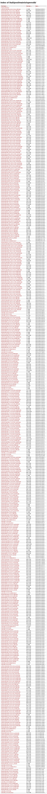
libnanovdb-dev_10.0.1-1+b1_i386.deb (10, 306)
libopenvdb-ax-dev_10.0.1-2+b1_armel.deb (11, 154)
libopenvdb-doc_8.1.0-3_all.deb (8, 384)
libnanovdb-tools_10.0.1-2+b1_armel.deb (11, 141)
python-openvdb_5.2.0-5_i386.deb (9, 596)
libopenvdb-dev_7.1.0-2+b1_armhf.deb (10, 423)
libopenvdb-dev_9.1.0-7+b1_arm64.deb (10, 329)
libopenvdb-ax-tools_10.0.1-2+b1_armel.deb (11, 146)
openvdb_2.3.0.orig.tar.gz (7, 792)
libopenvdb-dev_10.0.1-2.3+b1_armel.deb (11, 73)
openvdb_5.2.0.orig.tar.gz (7, 629)
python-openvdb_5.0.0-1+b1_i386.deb (10, 717)
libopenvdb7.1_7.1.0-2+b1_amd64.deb (10, 440)
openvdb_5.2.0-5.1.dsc (6, 591)
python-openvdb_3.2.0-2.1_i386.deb (9, 751)
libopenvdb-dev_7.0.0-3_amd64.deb (9, 499)
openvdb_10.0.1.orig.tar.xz (7, 312)
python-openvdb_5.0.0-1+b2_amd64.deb (11, 679)
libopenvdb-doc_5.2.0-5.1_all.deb (9, 589)
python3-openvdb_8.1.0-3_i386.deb (9, 375)
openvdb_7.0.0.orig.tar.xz (7, 522)
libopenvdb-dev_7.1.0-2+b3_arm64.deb (10, 419)
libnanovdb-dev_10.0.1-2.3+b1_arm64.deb (11, 64)
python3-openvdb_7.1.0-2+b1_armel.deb (11, 426)
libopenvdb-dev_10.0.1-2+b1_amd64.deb (11, 102)
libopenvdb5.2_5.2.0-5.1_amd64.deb (10, 573)
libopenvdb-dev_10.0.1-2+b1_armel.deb (10, 152)
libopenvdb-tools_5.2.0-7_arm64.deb (10, 530)
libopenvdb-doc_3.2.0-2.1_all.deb (9, 763)
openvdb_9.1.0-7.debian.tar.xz (8, 349)
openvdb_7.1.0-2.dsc (6, 454)
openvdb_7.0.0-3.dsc (6, 521)
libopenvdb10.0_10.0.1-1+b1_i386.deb (10, 298)
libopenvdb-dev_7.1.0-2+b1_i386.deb (10, 448)
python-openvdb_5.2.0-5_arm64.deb (10, 624)
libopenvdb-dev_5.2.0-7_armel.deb (9, 527)
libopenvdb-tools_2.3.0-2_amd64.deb (10, 784)
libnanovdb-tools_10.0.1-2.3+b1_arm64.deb (11, 67)
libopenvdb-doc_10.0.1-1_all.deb (9, 311)
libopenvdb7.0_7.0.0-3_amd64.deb (9, 503)
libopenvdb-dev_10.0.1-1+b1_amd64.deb (11, 274)
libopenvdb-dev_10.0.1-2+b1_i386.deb (10, 118)
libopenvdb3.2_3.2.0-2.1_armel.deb (9, 736)
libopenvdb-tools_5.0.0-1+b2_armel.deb (10, 675)
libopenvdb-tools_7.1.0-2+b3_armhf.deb (10, 391)
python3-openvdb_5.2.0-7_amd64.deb (10, 541)
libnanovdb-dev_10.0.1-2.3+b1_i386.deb (10, 93)
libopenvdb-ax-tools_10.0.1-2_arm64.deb (11, 172)
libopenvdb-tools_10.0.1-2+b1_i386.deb (10, 125)
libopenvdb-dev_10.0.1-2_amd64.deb (10, 222)
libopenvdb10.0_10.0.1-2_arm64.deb (10, 170)
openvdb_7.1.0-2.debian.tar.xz (8, 452)
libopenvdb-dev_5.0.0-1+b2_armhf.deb (10, 669)
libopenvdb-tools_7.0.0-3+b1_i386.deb (10, 475)
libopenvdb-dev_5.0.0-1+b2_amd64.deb (10, 681)
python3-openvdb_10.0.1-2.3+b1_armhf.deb (11, 58)
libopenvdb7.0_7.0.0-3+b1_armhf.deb (10, 458)
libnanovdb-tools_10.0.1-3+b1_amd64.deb (11, 26)
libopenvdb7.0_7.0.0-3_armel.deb (9, 490)
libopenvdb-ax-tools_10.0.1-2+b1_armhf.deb (11, 128)
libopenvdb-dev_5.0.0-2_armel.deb (9, 641)
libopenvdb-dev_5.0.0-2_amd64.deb (9, 660)
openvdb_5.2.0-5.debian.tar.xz (8, 626)
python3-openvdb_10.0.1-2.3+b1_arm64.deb (11, 59)
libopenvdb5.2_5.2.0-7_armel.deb (9, 528)
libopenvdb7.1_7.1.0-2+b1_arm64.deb (10, 435)
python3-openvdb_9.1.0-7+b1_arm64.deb (11, 333)
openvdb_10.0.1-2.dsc (6, 239)
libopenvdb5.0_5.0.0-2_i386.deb (9, 646)
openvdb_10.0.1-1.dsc (6, 314)
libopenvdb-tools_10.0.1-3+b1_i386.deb (10, 12)
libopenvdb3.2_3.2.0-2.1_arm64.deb (9, 757)
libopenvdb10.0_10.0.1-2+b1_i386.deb (10, 117)
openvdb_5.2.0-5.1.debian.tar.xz (9, 592)
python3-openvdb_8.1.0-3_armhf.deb (10, 381)
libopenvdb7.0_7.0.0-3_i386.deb (9, 513)
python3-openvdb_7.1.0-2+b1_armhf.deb (11, 422)
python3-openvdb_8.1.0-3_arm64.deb (10, 359)
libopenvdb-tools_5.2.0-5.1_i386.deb (10, 586)
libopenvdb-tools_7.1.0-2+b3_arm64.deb (10, 414)
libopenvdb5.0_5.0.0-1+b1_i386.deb (9, 716)
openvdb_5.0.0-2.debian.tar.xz (8, 663)
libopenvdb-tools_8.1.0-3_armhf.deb (9, 382)
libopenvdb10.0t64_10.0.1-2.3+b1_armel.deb (12, 76)
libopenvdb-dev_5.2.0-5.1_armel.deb (10, 563)
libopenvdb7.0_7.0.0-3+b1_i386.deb (9, 477)
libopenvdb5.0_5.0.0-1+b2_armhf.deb (10, 670)
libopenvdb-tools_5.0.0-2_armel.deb (9, 638)
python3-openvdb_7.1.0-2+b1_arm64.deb (11, 437)
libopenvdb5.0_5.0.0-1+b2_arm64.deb (10, 690)
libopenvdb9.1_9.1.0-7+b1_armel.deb (10, 321)
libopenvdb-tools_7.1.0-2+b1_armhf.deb (10, 425)
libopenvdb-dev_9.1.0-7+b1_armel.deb (10, 320)
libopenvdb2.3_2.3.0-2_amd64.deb (9, 783)
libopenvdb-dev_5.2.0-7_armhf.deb (9, 545)
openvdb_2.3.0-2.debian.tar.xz (8, 781)
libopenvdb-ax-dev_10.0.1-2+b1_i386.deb (11, 122)
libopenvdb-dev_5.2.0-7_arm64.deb (9, 531)
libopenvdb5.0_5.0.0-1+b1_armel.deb (10, 707)
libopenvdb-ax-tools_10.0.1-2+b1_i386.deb (11, 115)
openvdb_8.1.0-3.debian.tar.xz (8, 385)
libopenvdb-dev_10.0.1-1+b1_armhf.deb (10, 256)
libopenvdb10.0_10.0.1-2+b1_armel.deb (10, 143)
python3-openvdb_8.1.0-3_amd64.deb (10, 355)
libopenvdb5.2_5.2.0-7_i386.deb (9, 553)
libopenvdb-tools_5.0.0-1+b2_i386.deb (10, 687)
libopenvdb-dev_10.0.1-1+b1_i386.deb (10, 297)
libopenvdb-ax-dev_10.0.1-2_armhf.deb (10, 199)
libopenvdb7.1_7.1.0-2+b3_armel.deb (10, 396)
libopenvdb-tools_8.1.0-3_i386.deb (9, 371)
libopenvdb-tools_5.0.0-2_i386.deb (9, 644)
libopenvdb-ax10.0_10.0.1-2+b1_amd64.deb (11, 103)
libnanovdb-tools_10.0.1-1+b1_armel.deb (11, 294)
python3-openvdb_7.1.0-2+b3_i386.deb (10, 403)
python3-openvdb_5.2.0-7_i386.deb (9, 551)
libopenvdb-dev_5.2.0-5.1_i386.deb (9, 588)
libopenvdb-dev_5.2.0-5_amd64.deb (9, 602)
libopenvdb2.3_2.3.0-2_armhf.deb (9, 774)
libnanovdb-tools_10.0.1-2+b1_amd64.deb (11, 109)
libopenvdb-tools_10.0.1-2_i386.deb (9, 228)
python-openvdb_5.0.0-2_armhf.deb (9, 632)
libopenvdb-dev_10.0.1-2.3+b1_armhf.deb (11, 51)
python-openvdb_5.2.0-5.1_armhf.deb (10, 568)
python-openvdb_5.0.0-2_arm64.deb (10, 653)
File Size (28, 6)
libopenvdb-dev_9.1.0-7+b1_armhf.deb (10, 344)
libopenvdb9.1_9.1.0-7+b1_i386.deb (9, 327)
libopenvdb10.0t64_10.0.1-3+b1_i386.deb (11, 15)
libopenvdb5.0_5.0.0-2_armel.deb (9, 637)
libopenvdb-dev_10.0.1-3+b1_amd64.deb (11, 24)
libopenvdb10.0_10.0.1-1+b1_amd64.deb (11, 271)
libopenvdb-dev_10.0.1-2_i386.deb (9, 231)
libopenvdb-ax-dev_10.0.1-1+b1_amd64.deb (11, 282)
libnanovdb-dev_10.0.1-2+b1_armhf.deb (10, 129)
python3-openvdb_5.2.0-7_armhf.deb (10, 542)
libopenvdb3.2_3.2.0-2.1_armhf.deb (9, 743)
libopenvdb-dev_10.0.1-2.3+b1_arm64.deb (11, 65)
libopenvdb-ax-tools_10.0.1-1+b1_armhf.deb (11, 257)
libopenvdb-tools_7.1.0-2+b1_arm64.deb (10, 434)
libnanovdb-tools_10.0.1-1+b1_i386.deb (10, 303)
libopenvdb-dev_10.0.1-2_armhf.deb (9, 202)
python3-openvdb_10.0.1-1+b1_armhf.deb (11, 262)
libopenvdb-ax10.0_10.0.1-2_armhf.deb (10, 205)
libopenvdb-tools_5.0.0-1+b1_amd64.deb (11, 713)
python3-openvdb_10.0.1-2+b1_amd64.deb (11, 105)
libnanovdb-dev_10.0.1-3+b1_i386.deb (10, 16)
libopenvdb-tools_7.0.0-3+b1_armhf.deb (10, 461)
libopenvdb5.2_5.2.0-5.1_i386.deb (9, 583)
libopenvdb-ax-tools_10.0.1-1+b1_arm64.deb (12, 245)
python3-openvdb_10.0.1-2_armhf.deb (10, 198)
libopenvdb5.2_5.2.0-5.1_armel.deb (9, 562)
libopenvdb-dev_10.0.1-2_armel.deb (9, 193)
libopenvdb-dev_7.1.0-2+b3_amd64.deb (10, 413)
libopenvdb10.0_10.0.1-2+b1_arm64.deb (11, 155)
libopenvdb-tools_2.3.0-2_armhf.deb (9, 772)
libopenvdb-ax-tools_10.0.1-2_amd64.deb (11, 215)
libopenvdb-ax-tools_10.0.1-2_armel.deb (10, 195)
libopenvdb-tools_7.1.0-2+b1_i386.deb (10, 449)
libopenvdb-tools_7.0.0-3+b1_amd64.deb (11, 469)
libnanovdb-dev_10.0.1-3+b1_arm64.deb (11, 41)
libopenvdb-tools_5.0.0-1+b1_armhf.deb (10, 696)
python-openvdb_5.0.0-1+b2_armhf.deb (10, 666)
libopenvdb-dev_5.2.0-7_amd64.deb (9, 536)
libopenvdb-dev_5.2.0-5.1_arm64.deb (10, 577)
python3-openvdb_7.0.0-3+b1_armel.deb (11, 463)
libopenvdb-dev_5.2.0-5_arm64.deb (9, 623)
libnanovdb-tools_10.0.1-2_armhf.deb (10, 204)
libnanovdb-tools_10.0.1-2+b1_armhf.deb (11, 140)
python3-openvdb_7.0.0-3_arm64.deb (10, 493)
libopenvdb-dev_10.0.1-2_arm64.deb (10, 178)
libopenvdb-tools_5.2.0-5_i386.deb (9, 594)
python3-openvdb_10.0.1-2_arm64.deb (10, 169)
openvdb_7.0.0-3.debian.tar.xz (8, 519)
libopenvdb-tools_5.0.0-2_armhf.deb (9, 631)
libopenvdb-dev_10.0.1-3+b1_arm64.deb (11, 44)
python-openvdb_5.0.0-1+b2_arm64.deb (10, 692)
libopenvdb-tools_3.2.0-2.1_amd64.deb (10, 746)
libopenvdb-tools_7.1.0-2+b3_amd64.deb (11, 411)
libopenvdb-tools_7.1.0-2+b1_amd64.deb (11, 439)
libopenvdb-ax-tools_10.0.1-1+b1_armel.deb (11, 288)
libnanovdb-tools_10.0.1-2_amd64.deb (10, 219)
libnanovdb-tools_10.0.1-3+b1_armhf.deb (11, 32)
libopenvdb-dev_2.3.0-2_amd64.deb (9, 788)
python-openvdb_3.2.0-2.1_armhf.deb (10, 742)
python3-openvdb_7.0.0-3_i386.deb (9, 516)
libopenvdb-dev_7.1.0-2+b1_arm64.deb (10, 432)
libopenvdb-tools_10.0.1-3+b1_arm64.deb (11, 36)
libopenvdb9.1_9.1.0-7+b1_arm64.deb (10, 330)
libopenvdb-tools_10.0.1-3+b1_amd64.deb (11, 21)
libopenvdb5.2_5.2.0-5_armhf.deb (9, 606)
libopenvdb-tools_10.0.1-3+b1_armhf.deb (11, 35)
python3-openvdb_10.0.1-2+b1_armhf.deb (11, 131)
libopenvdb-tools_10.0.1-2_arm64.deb (10, 173)
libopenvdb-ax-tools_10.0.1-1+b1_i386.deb (11, 308)
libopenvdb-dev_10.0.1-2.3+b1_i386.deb (10, 88)
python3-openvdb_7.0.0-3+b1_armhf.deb (11, 457)
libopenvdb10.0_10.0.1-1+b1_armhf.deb (10, 268)
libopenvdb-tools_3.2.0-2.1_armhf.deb (10, 739)
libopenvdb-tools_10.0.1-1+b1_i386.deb (10, 301)
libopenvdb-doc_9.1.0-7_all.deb (8, 347)
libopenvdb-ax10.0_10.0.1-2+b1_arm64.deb (11, 163)
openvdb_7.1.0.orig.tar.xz (7, 455)
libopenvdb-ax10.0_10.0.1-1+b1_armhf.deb (11, 263)
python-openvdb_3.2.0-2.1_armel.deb (10, 734)
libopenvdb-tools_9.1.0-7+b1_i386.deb (10, 323)
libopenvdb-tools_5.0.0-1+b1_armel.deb (10, 702)
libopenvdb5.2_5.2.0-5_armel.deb (9, 609)
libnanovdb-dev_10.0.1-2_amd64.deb (10, 216)
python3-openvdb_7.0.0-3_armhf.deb (10, 510)
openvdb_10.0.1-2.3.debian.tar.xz (9, 97)
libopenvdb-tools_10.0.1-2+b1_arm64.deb (11, 158)
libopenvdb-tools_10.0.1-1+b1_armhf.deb (11, 259)
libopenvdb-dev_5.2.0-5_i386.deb (9, 599)
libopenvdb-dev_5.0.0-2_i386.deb (9, 643)
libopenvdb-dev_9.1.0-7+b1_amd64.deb (10, 335)
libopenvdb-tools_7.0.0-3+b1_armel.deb (10, 467)
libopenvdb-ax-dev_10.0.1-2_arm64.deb (10, 179)
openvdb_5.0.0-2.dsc (6, 664)
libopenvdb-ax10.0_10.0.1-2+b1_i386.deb (11, 114)
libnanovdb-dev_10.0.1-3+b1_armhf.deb (10, 29)
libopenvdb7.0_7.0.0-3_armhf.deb (9, 507)
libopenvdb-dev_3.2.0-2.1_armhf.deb (10, 740)
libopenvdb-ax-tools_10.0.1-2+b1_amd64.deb (12, 108)
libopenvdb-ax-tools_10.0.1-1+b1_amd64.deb (12, 279)
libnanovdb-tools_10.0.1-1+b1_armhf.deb (11, 265)
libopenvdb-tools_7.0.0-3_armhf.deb (9, 506)
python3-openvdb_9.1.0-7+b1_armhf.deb (11, 343)
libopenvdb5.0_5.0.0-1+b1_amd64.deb (10, 708)
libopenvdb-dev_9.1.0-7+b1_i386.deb (10, 326)
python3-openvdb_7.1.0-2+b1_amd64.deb (11, 442)
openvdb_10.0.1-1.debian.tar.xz (8, 315)
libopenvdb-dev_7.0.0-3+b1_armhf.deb (10, 460)
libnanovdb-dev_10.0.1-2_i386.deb (9, 225)
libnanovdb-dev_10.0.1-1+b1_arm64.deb (11, 248)
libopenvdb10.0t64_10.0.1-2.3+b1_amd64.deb (12, 77)
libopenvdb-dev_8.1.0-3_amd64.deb (9, 358)
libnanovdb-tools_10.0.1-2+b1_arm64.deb (11, 161)
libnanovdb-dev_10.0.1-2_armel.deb (9, 192)
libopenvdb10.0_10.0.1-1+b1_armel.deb (10, 291)
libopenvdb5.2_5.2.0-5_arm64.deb (9, 620)
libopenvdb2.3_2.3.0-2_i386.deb (9, 778)
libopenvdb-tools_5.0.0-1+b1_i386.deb (10, 714)
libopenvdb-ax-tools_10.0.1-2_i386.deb (10, 224)
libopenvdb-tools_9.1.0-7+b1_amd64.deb (11, 340)
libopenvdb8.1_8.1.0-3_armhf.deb (9, 378)
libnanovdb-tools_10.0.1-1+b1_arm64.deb (11, 250)
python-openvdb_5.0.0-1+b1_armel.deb (10, 704)
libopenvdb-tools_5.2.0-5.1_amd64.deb (10, 571)
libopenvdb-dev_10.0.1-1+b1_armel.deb (10, 285)
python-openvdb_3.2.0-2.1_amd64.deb (10, 748)
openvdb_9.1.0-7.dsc (6, 350)
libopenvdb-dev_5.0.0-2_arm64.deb (9, 652)
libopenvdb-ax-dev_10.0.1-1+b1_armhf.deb (11, 260)
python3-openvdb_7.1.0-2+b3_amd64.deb (11, 410)
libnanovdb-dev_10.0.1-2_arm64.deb (10, 175)
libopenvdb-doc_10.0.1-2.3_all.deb (9, 96)
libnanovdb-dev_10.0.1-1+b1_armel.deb (10, 292)
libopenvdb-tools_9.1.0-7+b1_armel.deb (10, 317)
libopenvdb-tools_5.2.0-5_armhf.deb (9, 612)
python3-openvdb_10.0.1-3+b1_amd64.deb (11, 18)
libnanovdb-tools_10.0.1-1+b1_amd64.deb (11, 275)
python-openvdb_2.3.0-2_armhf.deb (9, 769)
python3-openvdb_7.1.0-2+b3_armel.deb (11, 399)
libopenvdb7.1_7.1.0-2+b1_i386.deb (9, 445)
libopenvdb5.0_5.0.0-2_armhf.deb (9, 634)
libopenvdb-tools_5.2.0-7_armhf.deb (9, 544)
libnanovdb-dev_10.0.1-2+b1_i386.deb (10, 126)
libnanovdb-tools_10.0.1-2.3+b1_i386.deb (11, 94)
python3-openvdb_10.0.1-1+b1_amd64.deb (11, 269)
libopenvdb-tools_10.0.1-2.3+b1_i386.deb (11, 86)
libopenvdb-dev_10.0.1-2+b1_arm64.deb (11, 166)
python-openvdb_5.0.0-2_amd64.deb (10, 655)
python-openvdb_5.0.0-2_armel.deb (9, 640)
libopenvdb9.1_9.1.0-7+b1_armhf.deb (10, 346)
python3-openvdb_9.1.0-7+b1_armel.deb (11, 318)
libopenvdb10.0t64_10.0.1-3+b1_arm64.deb (11, 39)
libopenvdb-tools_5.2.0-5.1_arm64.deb (10, 580)
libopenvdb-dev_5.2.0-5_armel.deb (9, 614)
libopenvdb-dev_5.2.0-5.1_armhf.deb (10, 567)
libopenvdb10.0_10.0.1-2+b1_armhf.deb (10, 138)
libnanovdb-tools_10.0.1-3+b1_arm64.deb (11, 42)
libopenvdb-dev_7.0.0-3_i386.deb (9, 518)
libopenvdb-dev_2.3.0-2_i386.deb (9, 777)
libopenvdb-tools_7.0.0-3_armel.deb (9, 489)
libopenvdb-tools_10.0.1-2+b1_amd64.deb (11, 100)
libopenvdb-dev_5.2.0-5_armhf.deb (9, 618)
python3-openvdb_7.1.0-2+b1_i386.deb (10, 446)
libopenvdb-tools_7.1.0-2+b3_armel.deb (10, 400)
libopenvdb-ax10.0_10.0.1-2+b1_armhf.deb (11, 132)
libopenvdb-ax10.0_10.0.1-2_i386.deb (10, 236)
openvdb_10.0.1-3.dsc (6, 48)
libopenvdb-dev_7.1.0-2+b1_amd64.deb (10, 443)
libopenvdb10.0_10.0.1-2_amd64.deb (10, 211)
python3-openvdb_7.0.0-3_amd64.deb (10, 501)
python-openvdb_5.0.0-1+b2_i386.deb (10, 685)
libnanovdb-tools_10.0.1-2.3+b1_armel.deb (11, 71)
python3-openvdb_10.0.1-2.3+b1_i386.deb (11, 90)
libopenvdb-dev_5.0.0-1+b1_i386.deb (10, 719)
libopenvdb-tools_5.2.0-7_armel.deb (9, 525)
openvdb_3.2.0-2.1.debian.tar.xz (9, 766)
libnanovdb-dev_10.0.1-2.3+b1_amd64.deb (11, 83)
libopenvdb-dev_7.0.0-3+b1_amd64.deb (10, 474)
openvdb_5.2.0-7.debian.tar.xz (8, 557)
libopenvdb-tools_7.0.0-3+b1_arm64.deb (10, 483)
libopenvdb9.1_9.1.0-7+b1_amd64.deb (10, 338)
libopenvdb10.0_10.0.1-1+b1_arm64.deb (11, 242)
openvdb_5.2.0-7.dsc (6, 556)
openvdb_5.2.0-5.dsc (6, 628)
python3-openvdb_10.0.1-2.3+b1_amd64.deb (12, 79)
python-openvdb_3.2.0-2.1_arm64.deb (10, 762)
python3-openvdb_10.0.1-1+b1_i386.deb (11, 300)
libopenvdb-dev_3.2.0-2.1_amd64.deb (10, 749)
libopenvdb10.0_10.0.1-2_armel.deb (9, 182)
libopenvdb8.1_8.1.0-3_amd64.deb (9, 353)
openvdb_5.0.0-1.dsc (6, 731)
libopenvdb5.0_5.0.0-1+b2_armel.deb (10, 672)
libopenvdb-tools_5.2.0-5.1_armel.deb (10, 560)
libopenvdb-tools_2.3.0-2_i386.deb (9, 775)
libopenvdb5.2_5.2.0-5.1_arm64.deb (9, 582)
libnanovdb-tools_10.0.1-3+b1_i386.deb (10, 13)
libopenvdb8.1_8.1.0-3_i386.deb (9, 373)
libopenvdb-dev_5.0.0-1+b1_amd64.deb (10, 711)
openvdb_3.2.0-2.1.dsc (6, 765)
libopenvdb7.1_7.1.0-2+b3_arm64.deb (10, 417)
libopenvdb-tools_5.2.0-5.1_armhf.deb (10, 565)
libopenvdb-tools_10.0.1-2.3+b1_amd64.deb (11, 82)
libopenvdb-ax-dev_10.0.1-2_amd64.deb (10, 221)
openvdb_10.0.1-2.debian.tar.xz (8, 240)
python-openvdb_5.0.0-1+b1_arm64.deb (10, 722)
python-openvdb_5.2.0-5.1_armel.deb (10, 559)
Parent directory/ (5, 7)
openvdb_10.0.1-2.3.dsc (7, 99)
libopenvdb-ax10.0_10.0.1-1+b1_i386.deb (11, 309)
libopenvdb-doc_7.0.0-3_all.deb (8, 512)
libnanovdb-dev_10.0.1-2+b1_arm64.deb (11, 160)
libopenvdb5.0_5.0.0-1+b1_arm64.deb (10, 720)
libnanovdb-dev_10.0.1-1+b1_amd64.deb (11, 272)
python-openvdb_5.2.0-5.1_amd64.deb (10, 576)
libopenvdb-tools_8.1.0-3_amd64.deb (10, 356)
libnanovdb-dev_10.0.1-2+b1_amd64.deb (11, 112)
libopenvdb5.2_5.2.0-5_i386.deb (9, 597)
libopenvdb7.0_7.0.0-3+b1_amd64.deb (10, 472)
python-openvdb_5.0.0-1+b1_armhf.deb (10, 701)
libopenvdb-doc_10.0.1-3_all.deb (9, 45)
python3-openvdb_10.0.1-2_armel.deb (10, 186)
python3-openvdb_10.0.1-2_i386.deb (10, 227)
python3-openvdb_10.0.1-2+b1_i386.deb (11, 123)
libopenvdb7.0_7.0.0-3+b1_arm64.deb (10, 486)
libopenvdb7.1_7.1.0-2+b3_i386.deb (9, 405)
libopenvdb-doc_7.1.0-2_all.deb (8, 451)
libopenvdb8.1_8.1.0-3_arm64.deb (9, 361)
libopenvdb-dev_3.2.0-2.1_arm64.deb (10, 760)
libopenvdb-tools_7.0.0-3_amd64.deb (10, 504)
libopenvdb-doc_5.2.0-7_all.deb (8, 554)
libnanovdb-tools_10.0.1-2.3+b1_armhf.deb (11, 50)
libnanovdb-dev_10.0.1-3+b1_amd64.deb (11, 23)
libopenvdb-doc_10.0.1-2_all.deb (9, 237)
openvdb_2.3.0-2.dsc (6, 791)
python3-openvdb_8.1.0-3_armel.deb (10, 368)
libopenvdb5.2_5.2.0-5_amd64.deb (9, 603)
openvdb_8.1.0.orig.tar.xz (7, 388)
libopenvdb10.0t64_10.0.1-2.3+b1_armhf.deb (12, 53)
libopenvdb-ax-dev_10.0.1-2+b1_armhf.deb (11, 137)
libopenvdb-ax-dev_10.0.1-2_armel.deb (10, 187)
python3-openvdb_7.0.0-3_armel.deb (10, 487)
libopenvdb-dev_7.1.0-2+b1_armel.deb (10, 431)
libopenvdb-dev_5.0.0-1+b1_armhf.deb (10, 698)
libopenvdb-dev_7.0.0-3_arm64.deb (9, 498)
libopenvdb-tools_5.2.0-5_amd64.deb (10, 605)
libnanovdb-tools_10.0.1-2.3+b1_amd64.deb (11, 85)
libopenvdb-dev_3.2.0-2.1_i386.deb (9, 756)
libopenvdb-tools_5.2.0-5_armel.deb (9, 615)
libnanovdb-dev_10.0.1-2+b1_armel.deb (10, 149)
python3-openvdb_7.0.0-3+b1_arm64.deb (11, 481)
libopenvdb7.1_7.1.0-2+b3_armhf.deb (10, 393)
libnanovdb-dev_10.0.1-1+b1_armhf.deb (10, 266)
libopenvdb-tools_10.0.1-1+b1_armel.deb (11, 289)
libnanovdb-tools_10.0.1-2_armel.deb (10, 189)
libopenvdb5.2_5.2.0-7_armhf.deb (9, 547)
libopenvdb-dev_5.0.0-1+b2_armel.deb (10, 673)
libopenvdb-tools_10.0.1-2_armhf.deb (10, 207)
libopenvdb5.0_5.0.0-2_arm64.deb (9, 649)
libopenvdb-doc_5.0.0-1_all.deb (8, 727)
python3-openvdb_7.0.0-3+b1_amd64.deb (11, 471)
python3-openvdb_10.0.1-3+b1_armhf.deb (11, 30)
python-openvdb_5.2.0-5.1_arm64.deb (10, 579)
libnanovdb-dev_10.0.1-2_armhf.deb (9, 201)
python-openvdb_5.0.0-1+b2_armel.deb (10, 676)
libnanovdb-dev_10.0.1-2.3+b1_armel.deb (11, 68)
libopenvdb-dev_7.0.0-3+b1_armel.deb (10, 464)
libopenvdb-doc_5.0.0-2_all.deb (8, 661)
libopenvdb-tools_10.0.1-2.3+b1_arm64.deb (11, 62)
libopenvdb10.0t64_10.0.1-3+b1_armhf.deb (11, 33)
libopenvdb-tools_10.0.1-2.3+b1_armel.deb (11, 74)
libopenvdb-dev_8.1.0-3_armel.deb (9, 365)
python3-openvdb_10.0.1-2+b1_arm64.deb (11, 157)
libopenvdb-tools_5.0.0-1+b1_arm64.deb (10, 725)
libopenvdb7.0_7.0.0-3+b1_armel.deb (10, 466)
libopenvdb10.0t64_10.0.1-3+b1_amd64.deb (11, 19)
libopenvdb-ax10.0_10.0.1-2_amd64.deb (10, 218)
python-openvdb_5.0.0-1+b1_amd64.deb (11, 710)
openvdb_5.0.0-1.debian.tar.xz (8, 728)
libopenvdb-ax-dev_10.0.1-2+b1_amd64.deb (11, 111)
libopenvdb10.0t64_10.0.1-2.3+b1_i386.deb (11, 91)
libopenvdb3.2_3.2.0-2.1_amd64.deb (10, 745)
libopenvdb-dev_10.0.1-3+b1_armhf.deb (10, 27)
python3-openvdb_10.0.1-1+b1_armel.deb (11, 283)
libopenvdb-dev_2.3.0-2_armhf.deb (9, 771)
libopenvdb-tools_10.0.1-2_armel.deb (10, 184)
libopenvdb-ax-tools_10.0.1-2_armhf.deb (10, 208)
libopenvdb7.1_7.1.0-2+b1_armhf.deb (10, 420)
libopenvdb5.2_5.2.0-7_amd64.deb (9, 539)
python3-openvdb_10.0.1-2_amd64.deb (10, 210)
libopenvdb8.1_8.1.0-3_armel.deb (9, 367)
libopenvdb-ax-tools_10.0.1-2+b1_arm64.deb (12, 167)
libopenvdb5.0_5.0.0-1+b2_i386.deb (9, 684)
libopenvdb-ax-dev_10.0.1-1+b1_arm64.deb (11, 247)
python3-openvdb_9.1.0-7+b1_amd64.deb (11, 336)
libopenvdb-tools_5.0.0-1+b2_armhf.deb (10, 667)
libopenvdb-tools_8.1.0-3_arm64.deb (10, 362)
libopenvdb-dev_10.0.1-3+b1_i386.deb (10, 10)
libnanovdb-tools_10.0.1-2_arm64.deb (10, 176)
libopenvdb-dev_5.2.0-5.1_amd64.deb (10, 574)
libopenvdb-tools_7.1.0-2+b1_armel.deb (10, 429)
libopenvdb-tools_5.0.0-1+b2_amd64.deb (11, 678)
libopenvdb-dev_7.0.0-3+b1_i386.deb (10, 480)
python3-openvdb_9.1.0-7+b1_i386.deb (10, 324)
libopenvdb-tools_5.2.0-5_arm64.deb (10, 621)
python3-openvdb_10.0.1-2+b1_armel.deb (11, 150)
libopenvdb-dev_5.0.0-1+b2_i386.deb (10, 688)
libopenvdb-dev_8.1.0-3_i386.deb (9, 376)
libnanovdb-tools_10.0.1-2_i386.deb (9, 233)
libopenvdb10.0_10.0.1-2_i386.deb (9, 230)
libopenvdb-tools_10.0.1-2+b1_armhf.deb (11, 134)
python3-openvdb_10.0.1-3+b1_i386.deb (11, 9)
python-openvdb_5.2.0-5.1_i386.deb (9, 585)
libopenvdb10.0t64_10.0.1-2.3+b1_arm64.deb (12, 61)
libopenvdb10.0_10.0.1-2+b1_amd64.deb (11, 106)
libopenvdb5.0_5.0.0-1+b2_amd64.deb (10, 682)
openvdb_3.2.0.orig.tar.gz (7, 768)
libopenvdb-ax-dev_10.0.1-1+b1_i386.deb (11, 304)
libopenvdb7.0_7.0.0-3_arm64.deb (9, 495)
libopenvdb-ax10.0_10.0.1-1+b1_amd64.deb (11, 277)
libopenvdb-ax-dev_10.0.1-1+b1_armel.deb (11, 295)
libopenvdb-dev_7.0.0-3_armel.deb (9, 492)
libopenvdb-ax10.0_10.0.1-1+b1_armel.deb (11, 286)
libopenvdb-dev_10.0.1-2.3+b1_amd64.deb (11, 80)
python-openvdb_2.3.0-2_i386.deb (9, 780)
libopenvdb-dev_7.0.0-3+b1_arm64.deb (10, 484)
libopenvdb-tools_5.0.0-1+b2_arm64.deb (10, 695)
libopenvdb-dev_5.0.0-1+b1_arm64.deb (10, 724)
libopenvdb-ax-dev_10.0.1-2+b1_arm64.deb (11, 164)
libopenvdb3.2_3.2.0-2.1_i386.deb (9, 752)
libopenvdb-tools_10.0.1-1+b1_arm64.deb (11, 251)
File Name (3, 6)
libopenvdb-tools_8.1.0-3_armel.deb (9, 370)
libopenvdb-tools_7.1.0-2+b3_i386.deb (10, 407)
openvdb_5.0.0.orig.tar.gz (7, 730)
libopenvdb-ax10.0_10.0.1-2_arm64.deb (10, 181)
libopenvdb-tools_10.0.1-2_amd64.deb (10, 213)
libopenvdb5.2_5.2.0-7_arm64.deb (9, 533)
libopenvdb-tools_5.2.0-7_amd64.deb (10, 538)
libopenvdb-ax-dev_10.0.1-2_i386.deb (10, 234)
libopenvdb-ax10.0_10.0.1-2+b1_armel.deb (11, 147)
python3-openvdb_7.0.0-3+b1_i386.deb (10, 478)
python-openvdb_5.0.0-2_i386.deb (9, 647)
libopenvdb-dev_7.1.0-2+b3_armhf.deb (10, 394)
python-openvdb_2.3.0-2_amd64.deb (10, 786)
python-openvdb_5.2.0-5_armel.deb (9, 608)
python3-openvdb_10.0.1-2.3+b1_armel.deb (11, 70)
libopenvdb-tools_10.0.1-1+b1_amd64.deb (11, 280)
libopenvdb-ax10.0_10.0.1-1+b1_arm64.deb (11, 253)
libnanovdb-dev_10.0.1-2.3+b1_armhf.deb (11, 54)
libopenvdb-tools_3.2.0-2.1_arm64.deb (10, 759)
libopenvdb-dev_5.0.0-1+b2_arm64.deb (10, 693)
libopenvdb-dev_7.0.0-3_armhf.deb (9, 509)
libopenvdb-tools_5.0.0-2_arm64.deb (10, 650)
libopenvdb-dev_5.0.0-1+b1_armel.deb (10, 705)
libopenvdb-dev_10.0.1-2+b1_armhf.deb (10, 135)
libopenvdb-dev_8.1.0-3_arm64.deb (9, 364)
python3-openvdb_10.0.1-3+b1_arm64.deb (11, 38)
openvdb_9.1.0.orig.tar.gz (7, 352)
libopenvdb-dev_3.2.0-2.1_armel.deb (10, 737)
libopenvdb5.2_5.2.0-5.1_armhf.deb (9, 570)
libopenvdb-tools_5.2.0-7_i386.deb (9, 550)
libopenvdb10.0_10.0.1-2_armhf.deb (9, 196)
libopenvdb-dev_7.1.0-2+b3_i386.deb (10, 402)
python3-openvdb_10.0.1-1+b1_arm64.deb (11, 243)
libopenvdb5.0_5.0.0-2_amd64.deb (9, 656)
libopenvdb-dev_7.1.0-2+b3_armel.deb (10, 397)
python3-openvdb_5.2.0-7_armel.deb (10, 524)
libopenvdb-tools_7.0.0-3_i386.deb (9, 515)
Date (36, 6)
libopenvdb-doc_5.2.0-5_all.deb (8, 617)
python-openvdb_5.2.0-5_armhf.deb (9, 611)
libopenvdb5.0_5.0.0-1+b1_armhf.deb (10, 699)
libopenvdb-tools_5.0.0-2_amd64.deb (10, 658)
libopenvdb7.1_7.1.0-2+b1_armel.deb (10, 428)
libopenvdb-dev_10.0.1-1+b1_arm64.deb (11, 254)
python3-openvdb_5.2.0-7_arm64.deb (10, 535)
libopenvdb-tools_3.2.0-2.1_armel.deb (10, 733)
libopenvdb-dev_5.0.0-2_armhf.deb (9, 635)
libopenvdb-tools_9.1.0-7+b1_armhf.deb (10, 341)
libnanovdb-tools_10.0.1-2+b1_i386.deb (10, 120)
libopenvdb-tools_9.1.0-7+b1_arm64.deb (10, 332)
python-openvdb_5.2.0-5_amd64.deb (10, 600)
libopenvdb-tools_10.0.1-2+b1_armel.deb (11, 144)
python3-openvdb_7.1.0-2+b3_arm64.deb (11, 416)
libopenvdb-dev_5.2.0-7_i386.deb (9, 548)
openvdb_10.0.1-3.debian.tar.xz (8, 47)
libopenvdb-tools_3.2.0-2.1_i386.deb (10, 754)
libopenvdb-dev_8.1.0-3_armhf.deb (9, 379)
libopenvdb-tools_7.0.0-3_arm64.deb (10, 496)
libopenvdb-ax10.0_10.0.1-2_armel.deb (10, 190)
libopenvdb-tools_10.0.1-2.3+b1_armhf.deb (11, 56)
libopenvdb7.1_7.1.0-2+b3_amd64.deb (10, 408)
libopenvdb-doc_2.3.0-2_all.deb (8, 789)
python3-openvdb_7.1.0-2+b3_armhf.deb (11, 390)
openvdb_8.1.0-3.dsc (6, 387)
